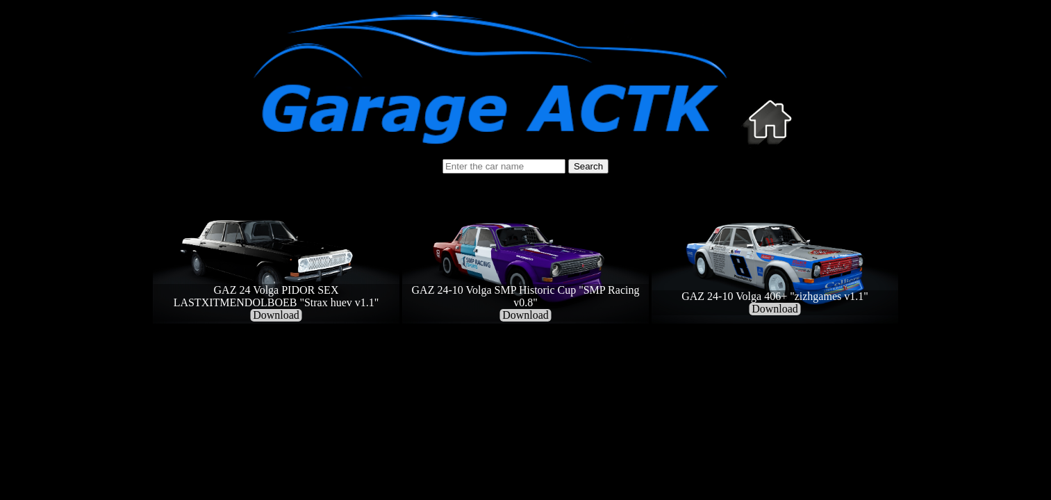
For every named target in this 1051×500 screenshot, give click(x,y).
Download (276, 315)
